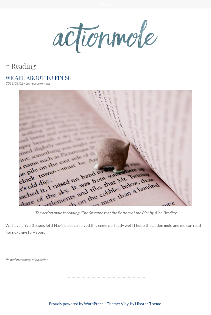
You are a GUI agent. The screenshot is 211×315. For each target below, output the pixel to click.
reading (24, 260)
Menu (105, 4)
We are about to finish (38, 77)
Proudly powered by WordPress (76, 303)
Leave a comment (37, 83)
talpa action (40, 260)
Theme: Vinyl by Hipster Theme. (134, 303)
